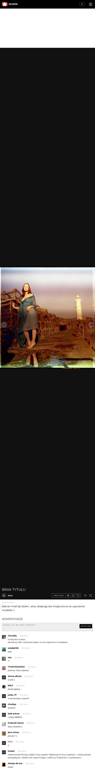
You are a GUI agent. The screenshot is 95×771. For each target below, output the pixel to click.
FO (3, 753)
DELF (10, 686)
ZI (4, 678)
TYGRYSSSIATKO (16, 668)
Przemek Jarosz (16, 724)
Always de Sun (15, 764)
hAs (10, 658)
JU (4, 697)
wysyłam (86, 626)
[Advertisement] (47, 28)
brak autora (13, 715)
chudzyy (12, 705)
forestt (11, 752)
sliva (10, 595)
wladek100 (13, 649)
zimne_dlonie (15, 677)
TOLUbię (12, 637)
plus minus (13, 733)
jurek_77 (12, 696)
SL (4, 595)
